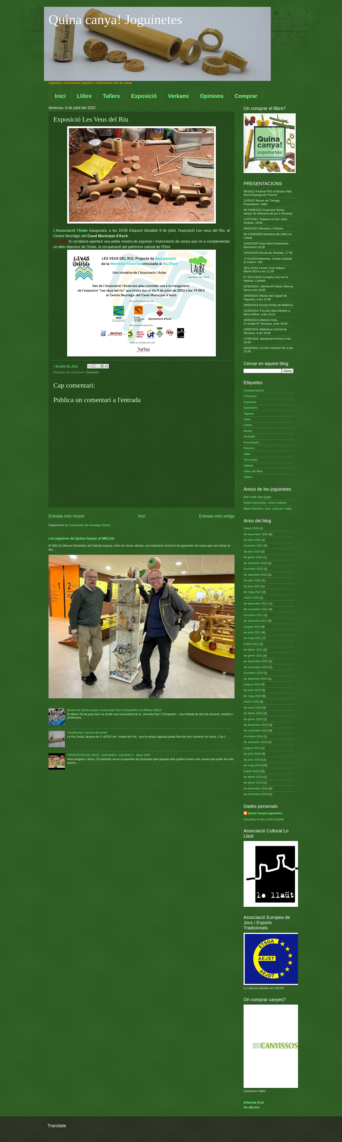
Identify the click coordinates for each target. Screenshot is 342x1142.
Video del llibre (253, 471)
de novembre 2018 (256, 794)
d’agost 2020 (252, 684)
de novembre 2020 (256, 667)
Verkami (178, 96)
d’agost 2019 (252, 748)
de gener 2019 (253, 782)
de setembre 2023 (255, 563)
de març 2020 (252, 707)
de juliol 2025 (252, 540)
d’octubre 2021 (253, 615)
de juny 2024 (252, 551)
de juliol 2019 (252, 753)
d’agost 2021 (252, 626)
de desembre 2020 (256, 661)
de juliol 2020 (252, 690)
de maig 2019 (252, 765)
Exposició (144, 96)
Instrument (250, 407)
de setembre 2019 (255, 742)
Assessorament (254, 390)
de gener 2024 (253, 557)
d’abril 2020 (251, 701)
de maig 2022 (252, 592)
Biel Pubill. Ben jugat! (257, 497)
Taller (247, 454)
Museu (248, 431)
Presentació (251, 442)
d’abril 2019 (251, 771)
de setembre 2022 (255, 574)
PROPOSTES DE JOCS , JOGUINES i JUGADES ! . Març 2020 (108, 755)
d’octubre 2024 (253, 545)
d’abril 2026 (251, 528)
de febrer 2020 (253, 713)
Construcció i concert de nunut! (87, 732)
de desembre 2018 (256, 788)
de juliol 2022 (252, 580)
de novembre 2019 (256, 730)
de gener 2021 (253, 655)
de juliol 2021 (252, 632)
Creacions (250, 396)
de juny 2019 (252, 759)
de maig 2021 (252, 638)
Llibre (84, 96)
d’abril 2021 (251, 644)
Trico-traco (250, 459)
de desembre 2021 (256, 603)
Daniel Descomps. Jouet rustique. (265, 502)
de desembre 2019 (256, 725)
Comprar (246, 96)
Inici (60, 96)
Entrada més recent (66, 516)
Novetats (249, 436)
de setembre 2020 (255, 678)
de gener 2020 (253, 719)
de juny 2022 (252, 586)
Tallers (111, 96)
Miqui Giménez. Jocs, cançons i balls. (268, 508)
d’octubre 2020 (253, 672)
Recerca (249, 448)
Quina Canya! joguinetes (265, 813)
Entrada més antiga (217, 516)
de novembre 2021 (256, 609)
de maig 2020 (252, 696)
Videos (248, 477)
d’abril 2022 (251, 597)
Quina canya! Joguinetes (115, 19)
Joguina (249, 413)
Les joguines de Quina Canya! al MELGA (81, 538)
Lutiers (248, 425)
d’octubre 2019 (253, 736)
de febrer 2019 (253, 777)
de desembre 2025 (256, 534)
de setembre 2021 (255, 620)
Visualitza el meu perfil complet (264, 819)
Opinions (211, 96)
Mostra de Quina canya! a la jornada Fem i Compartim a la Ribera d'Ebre (114, 710)
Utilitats (248, 465)
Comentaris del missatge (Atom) (89, 525)
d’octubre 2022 (253, 568)
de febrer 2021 (253, 649)
